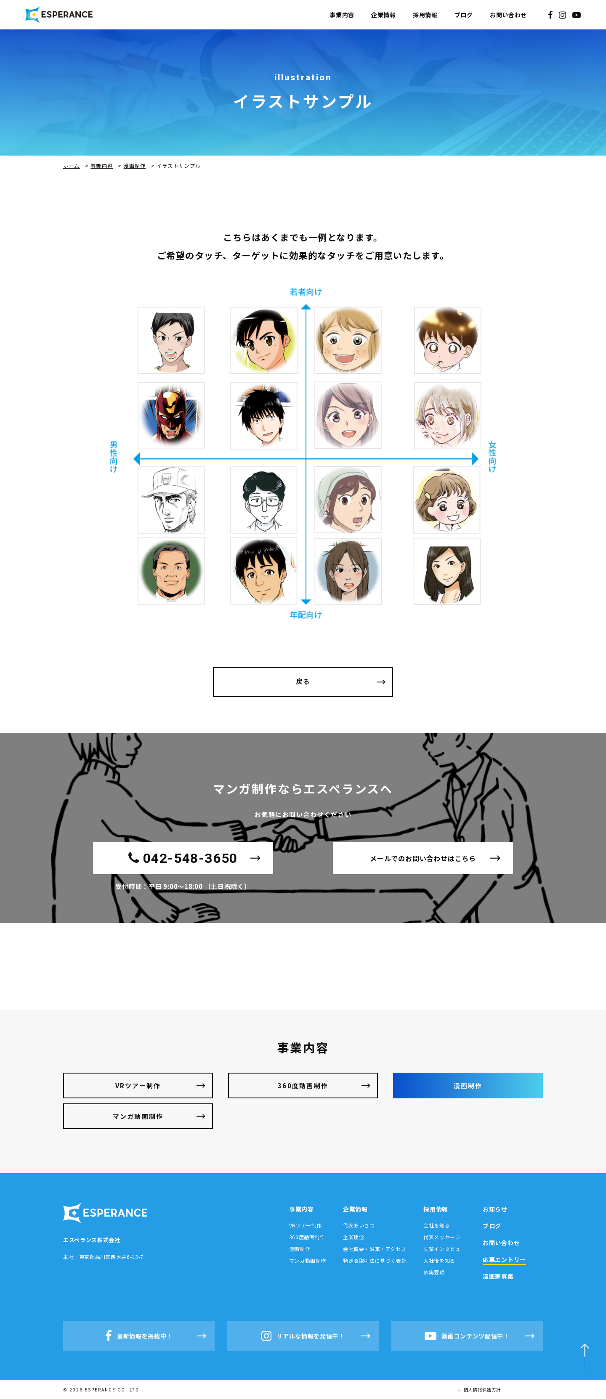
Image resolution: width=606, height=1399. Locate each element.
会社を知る (436, 1225)
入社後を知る (439, 1260)
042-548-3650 (183, 858)
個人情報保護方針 (479, 1389)
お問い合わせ (508, 15)
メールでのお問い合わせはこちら (423, 858)
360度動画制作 (303, 1085)
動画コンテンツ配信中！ (467, 1336)
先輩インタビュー (444, 1248)
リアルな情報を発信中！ (303, 1336)
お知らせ (495, 1209)
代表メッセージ (441, 1236)
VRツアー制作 (138, 1085)
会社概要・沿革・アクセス (374, 1248)
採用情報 (425, 15)
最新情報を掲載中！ (139, 1336)
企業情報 (383, 15)
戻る (303, 681)
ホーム (71, 165)
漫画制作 (135, 165)
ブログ (463, 15)
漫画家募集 (498, 1276)
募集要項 (433, 1272)
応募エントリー (504, 1259)
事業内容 (342, 15)
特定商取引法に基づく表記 (375, 1260)
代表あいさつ (359, 1225)
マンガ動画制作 (138, 1116)
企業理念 (353, 1236)
